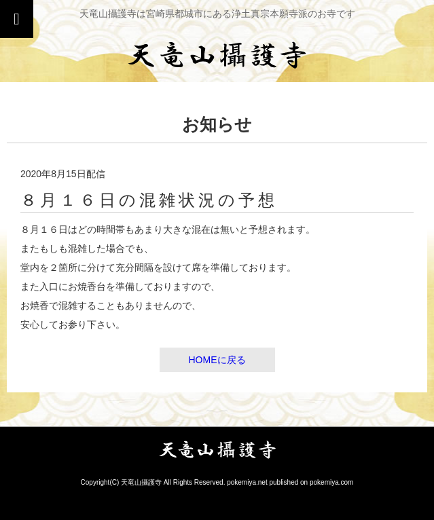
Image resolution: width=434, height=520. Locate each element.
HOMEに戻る (217, 359)
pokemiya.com (331, 482)
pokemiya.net (247, 482)
